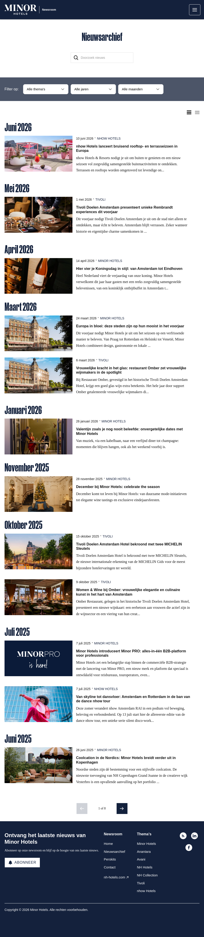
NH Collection (147, 875)
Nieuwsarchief (114, 851)
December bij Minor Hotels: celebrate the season (118, 487)
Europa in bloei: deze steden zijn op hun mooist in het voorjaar (130, 326)
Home (108, 844)
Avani (141, 859)
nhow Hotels (108, 138)
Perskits (110, 859)
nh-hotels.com (114, 877)
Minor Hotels (110, 261)
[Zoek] (76, 57)
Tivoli (100, 199)
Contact (110, 867)
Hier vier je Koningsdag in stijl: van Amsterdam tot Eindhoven (129, 269)
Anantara (144, 851)
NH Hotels (144, 867)
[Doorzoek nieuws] (102, 57)
